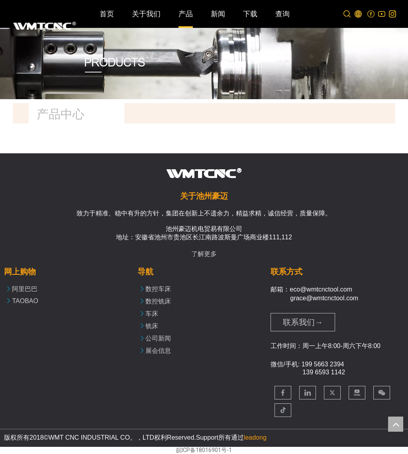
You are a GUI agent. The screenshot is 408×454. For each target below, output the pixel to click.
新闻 (218, 14)
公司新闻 (158, 338)
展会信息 (158, 350)
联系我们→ (303, 322)
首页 (107, 14)
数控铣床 (158, 301)
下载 (250, 14)
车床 (151, 313)
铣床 (151, 326)
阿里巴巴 (24, 289)
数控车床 (158, 289)
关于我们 (146, 14)
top (395, 424)
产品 (185, 14)
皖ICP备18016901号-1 (204, 450)
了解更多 (204, 253)
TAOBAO (25, 300)
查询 (282, 14)
